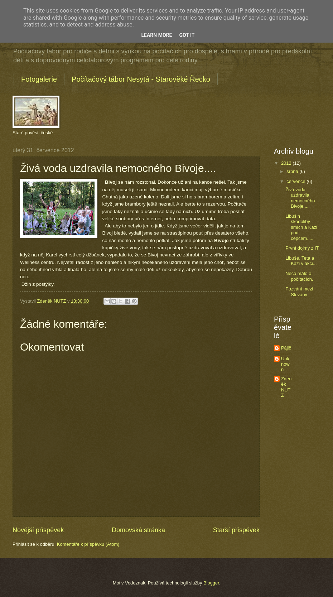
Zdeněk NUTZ (286, 387)
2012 (287, 163)
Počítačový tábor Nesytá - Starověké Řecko (141, 79)
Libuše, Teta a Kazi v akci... (301, 260)
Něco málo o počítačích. (299, 276)
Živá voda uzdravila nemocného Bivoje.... (300, 198)
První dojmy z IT (302, 248)
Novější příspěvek (38, 530)
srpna (292, 171)
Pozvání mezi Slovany (299, 291)
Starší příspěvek (236, 530)
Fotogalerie (39, 79)
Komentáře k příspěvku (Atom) (88, 544)
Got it (186, 35)
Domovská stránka (138, 530)
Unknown (285, 364)
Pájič (286, 348)
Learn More (156, 35)
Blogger (211, 583)
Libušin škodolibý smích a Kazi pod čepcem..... (301, 227)
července (296, 181)
